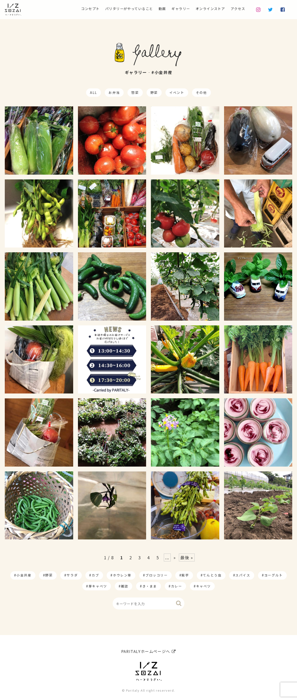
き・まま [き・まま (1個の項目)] (149, 586)
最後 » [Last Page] (186, 557)
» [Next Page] (175, 557)
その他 (201, 92)
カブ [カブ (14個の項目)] (95, 575)
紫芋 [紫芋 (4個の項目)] (185, 575)
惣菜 (135, 92)
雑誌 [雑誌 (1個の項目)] (124, 586)
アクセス (237, 8)
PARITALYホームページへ (148, 649)
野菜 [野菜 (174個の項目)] (49, 575)
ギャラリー (172, 8)
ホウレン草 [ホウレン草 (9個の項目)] (122, 575)
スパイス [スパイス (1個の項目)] (242, 575)
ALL (93, 92)
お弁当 (114, 92)
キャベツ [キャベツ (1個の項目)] (203, 586)
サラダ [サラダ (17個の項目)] (72, 575)
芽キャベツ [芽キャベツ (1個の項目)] (97, 586)
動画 (152, 8)
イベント (176, 92)
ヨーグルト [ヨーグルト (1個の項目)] (273, 575)
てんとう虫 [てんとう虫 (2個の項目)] (212, 575)
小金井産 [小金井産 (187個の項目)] (23, 575)
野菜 (154, 92)
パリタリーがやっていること (115, 8)
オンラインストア (206, 8)
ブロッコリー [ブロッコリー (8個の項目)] (156, 575)
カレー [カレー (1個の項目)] (176, 586)
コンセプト (71, 8)
